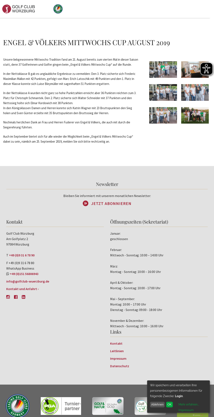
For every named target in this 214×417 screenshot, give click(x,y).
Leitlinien (117, 351)
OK (169, 404)
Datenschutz (119, 366)
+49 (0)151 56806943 (24, 274)
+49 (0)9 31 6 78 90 (21, 255)
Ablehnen (157, 404)
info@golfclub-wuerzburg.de (27, 281)
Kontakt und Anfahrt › (22, 289)
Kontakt (116, 343)
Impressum (118, 358)
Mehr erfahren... (188, 404)
